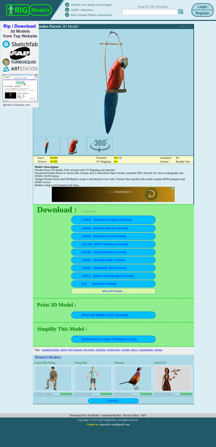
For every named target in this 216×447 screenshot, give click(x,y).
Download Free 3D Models (85, 415)
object (134, 349)
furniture (101, 349)
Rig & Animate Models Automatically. (92, 14)
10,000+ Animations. (82, 9)
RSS (143, 415)
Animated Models (112, 415)
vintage (158, 349)
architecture (113, 349)
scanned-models (50, 349)
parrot (63, 349)
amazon (78, 349)
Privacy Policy (131, 415)
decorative (89, 349)
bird (70, 349)
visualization (146, 349)
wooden (125, 349)
